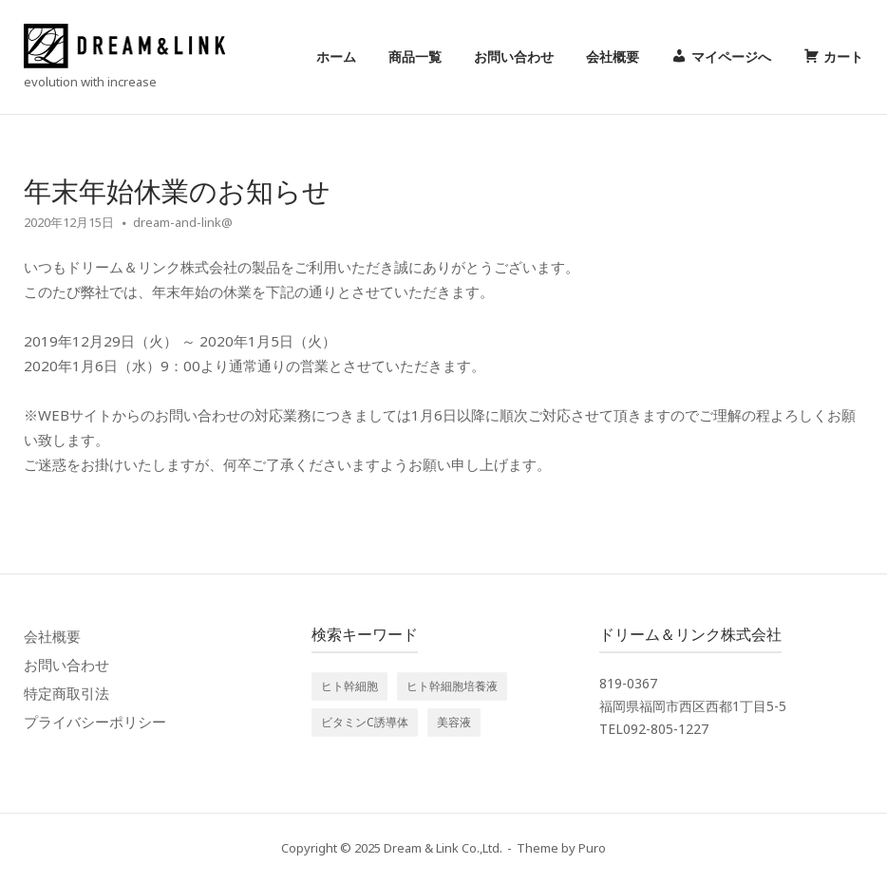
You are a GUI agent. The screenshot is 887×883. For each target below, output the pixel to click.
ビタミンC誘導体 (364, 722)
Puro (592, 847)
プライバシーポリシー (95, 721)
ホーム (336, 56)
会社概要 (612, 56)
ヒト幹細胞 (349, 686)
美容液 (454, 722)
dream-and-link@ (183, 222)
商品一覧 (415, 56)
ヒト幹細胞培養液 (452, 686)
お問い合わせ (514, 56)
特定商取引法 (66, 693)
